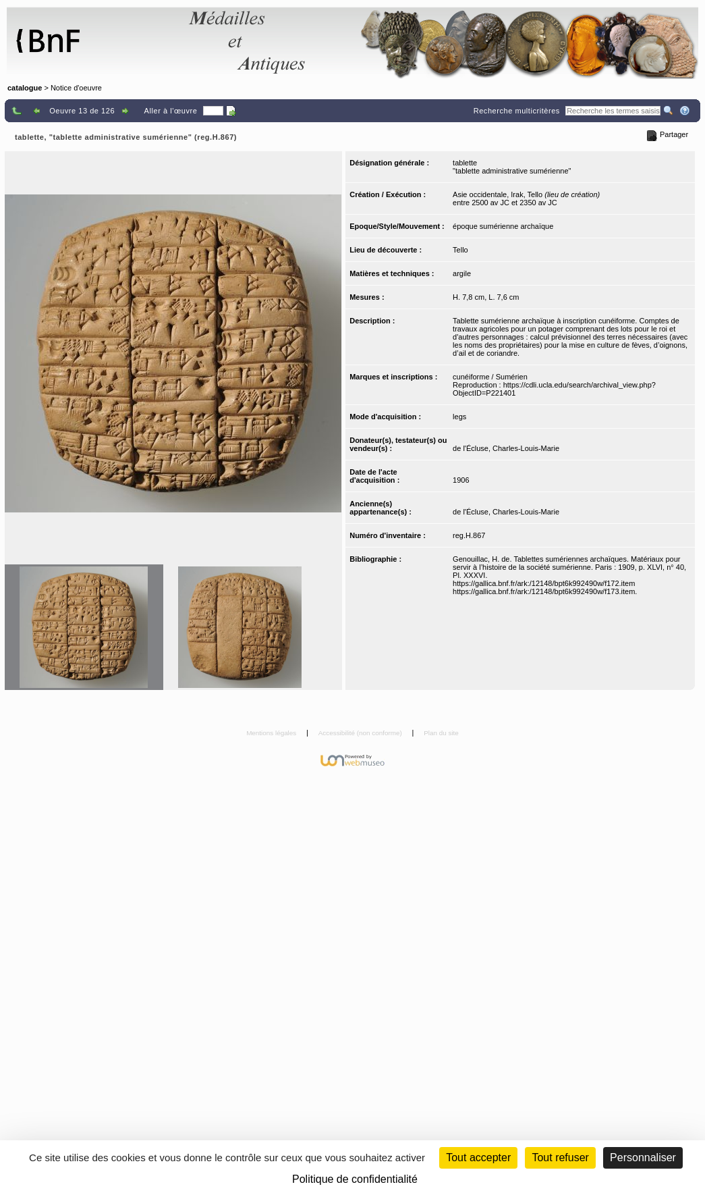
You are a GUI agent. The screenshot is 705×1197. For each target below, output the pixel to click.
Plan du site (441, 733)
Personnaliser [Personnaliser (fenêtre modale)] (643, 1157)
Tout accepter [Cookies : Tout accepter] (478, 1157)
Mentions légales (272, 733)
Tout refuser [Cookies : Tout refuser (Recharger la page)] (560, 1157)
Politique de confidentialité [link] (355, 1179)
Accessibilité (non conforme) (361, 733)
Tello (460, 250)
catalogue (24, 88)
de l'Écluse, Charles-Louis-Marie (506, 448)
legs (459, 417)
